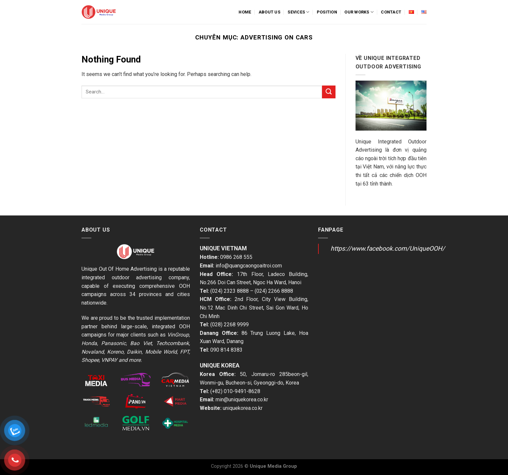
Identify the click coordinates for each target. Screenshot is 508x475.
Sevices (298, 12)
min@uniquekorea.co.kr (242, 399)
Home (245, 12)
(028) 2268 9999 (229, 324)
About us (269, 12)
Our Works (359, 12)
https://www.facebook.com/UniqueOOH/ (388, 248)
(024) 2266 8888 (274, 291)
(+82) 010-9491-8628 (235, 391)
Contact (391, 12)
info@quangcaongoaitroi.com (249, 265)
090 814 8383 (226, 350)
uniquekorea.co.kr (243, 408)
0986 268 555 (236, 257)
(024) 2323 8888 (229, 291)
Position (327, 12)
